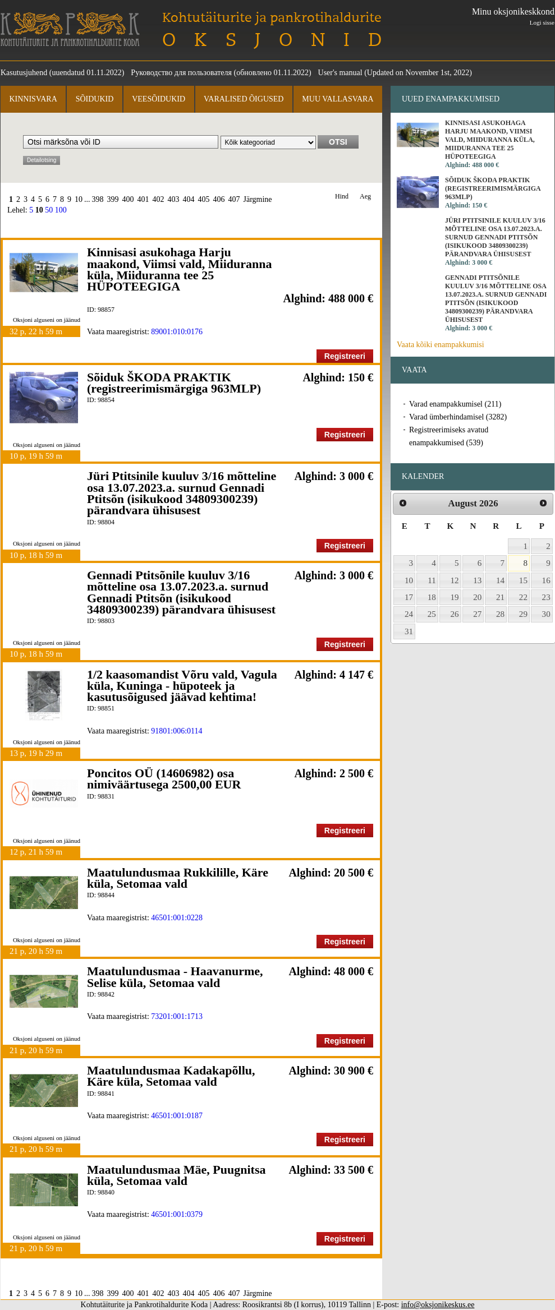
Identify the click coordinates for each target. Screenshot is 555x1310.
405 (204, 199)
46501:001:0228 (177, 918)
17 (409, 597)
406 (219, 199)
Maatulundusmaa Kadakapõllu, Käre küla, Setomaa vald (171, 1075)
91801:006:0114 (176, 731)
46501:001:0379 (177, 1214)
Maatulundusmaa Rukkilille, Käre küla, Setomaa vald (177, 878)
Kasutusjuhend (24, 72)
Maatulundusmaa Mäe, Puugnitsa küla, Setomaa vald (176, 1175)
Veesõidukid (158, 99)
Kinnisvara (33, 99)
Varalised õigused (243, 99)
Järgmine (258, 199)
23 (546, 597)
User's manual (340, 72)
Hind (341, 196)
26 (455, 614)
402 (158, 199)
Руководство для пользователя (181, 72)
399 (113, 199)
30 (546, 614)
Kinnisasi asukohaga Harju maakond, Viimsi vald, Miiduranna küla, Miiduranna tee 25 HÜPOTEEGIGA (179, 269)
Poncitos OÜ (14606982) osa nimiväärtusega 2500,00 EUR (164, 778)
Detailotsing (41, 160)
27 (477, 614)
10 (78, 199)
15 (523, 580)
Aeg (365, 196)
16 (546, 580)
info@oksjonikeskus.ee (438, 1304)
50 (49, 210)
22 (523, 597)
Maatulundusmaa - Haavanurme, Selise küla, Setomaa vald (175, 976)
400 (128, 199)
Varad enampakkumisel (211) (455, 404)
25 (432, 614)
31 (409, 631)
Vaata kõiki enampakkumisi (440, 344)
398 (98, 199)
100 (61, 210)
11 (432, 580)
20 (477, 597)
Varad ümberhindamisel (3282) (458, 417)
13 (477, 580)
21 (500, 597)
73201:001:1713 (177, 1016)
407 (234, 199)
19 (455, 597)
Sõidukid (95, 99)
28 (500, 614)
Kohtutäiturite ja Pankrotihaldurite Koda (70, 29)
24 (409, 614)
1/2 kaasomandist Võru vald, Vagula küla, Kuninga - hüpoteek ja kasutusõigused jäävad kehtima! (182, 685)
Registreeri (344, 356)
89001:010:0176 (177, 332)
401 (143, 199)
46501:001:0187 (177, 1115)
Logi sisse (542, 22)
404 (189, 199)
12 (455, 580)
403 (174, 199)
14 (500, 580)
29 (523, 614)
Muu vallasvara (337, 99)
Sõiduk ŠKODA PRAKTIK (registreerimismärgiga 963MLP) (174, 382)
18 (432, 597)
